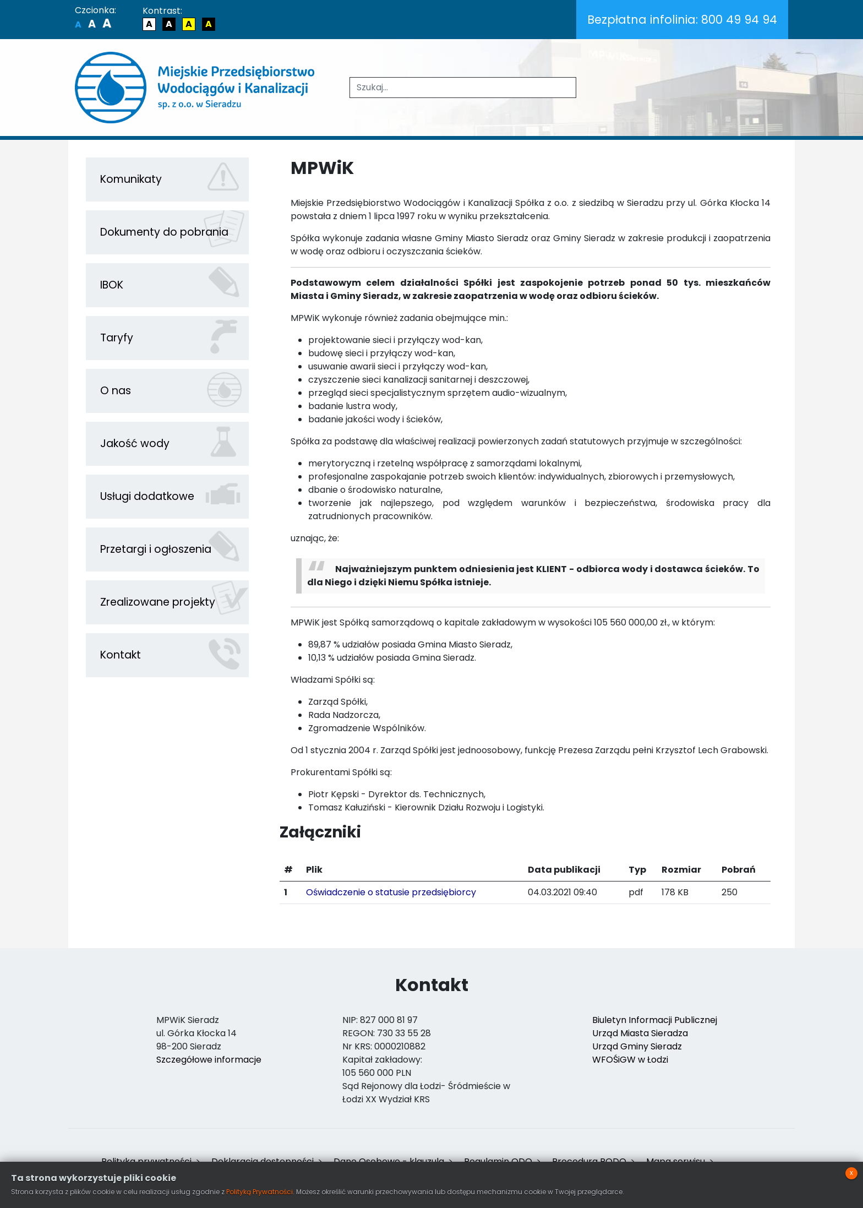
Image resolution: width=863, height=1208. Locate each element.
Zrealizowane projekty (157, 602)
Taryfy (116, 337)
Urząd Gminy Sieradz (637, 1046)
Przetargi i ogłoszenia (155, 549)
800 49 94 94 (682, 20)
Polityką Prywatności (259, 1191)
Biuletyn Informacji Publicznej (654, 1020)
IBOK (111, 284)
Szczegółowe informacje (208, 1059)
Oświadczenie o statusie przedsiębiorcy (391, 892)
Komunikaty (131, 179)
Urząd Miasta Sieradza (640, 1033)
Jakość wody (135, 443)
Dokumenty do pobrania (164, 232)
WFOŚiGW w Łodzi (630, 1059)
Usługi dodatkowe (147, 496)
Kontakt (120, 654)
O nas (115, 390)
